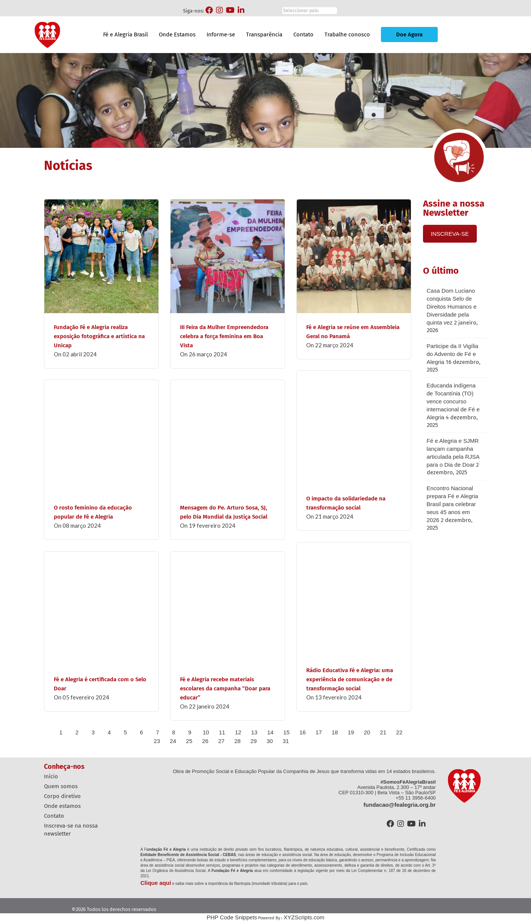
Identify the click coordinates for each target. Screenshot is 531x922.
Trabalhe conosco (347, 34)
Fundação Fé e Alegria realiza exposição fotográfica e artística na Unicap (99, 336)
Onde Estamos (177, 34)
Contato (303, 34)
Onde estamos (62, 806)
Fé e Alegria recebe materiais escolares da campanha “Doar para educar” (225, 688)
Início (51, 776)
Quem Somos (61, 786)
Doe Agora (409, 34)
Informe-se (221, 34)
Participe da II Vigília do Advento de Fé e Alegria (452, 354)
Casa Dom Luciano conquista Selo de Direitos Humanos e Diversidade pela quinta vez (452, 306)
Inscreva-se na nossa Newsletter (71, 829)
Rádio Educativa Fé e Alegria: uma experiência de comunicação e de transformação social (349, 679)
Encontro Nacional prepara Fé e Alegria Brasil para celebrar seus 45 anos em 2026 (452, 504)
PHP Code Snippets (232, 917)
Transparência (264, 34)
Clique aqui (156, 883)
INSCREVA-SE (450, 233)
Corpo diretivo (62, 796)
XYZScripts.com (304, 917)
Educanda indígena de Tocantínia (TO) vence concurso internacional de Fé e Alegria (453, 401)
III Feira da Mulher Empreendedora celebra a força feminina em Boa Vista (224, 336)
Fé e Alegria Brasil (125, 34)
